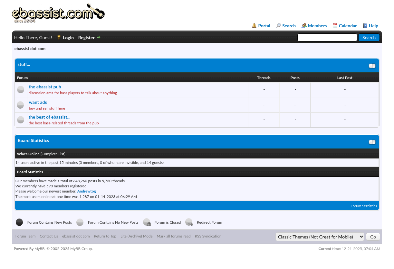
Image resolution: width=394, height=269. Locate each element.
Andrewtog (86, 191)
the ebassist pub (45, 86)
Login (68, 37)
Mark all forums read (174, 236)
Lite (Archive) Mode (136, 236)
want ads (38, 102)
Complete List (53, 153)
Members (317, 25)
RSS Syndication (208, 236)
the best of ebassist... (50, 117)
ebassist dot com (76, 236)
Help (373, 25)
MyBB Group (81, 248)
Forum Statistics (364, 205)
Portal (264, 25)
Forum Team (25, 236)
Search (289, 25)
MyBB (39, 248)
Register (86, 37)
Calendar (348, 25)
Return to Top (105, 236)
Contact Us (49, 236)
